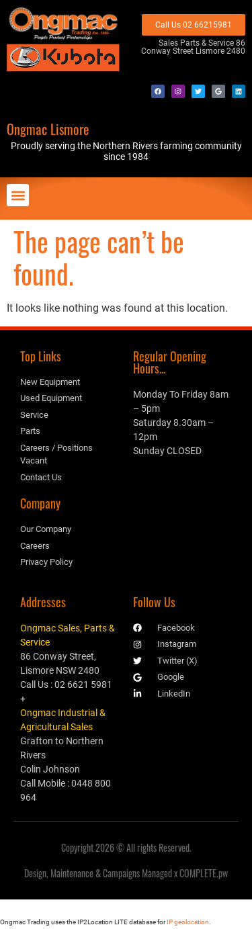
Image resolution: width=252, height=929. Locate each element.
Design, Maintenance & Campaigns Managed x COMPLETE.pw (126, 873)
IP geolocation (188, 922)
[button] (18, 195)
